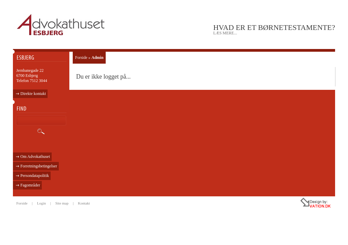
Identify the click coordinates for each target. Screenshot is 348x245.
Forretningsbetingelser (38, 166)
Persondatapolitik (34, 175)
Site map (62, 203)
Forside (81, 57)
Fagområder (30, 185)
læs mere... (225, 33)
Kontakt (84, 203)
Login (41, 203)
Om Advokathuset (35, 156)
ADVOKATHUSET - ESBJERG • (61, 25)
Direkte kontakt (33, 93)
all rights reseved (301, 203)
